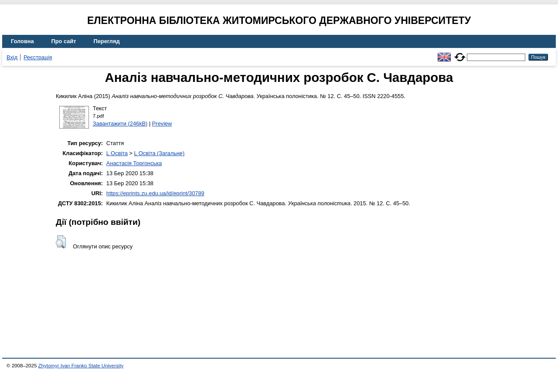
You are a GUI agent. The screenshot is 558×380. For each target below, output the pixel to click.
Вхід (12, 57)
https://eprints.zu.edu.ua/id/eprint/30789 (155, 193)
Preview (162, 123)
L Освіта (117, 153)
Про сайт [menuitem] (63, 41)
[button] (61, 241)
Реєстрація (38, 57)
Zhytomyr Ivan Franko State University (81, 365)
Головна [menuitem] (22, 41)
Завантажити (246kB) (120, 123)
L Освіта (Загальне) (159, 153)
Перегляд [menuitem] (107, 41)
